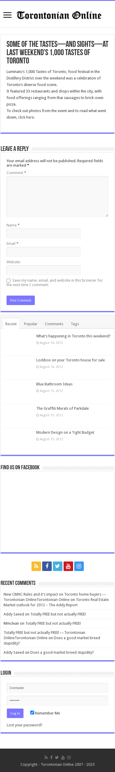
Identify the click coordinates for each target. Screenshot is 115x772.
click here (26, 117)
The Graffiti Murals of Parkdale (62, 408)
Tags (75, 324)
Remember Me (45, 713)
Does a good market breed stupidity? (62, 652)
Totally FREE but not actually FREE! (58, 614)
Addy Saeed (14, 614)
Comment (16, 172)
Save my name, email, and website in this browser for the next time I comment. (55, 282)
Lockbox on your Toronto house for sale (70, 360)
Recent (11, 324)
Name (13, 225)
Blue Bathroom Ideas (54, 384)
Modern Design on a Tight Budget (65, 432)
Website (13, 262)
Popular (30, 324)
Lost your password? (24, 725)
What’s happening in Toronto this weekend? (73, 336)
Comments (54, 324)
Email (12, 243)
